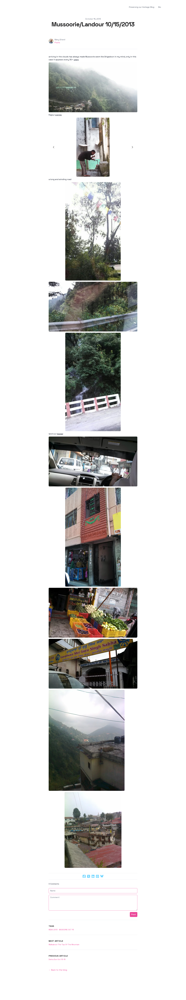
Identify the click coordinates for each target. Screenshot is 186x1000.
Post (133, 914)
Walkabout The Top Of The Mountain (64, 944)
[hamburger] (20, 7)
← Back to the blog (58, 970)
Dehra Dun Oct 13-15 (57, 959)
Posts (57, 42)
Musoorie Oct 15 (66, 930)
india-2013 (53, 930)
